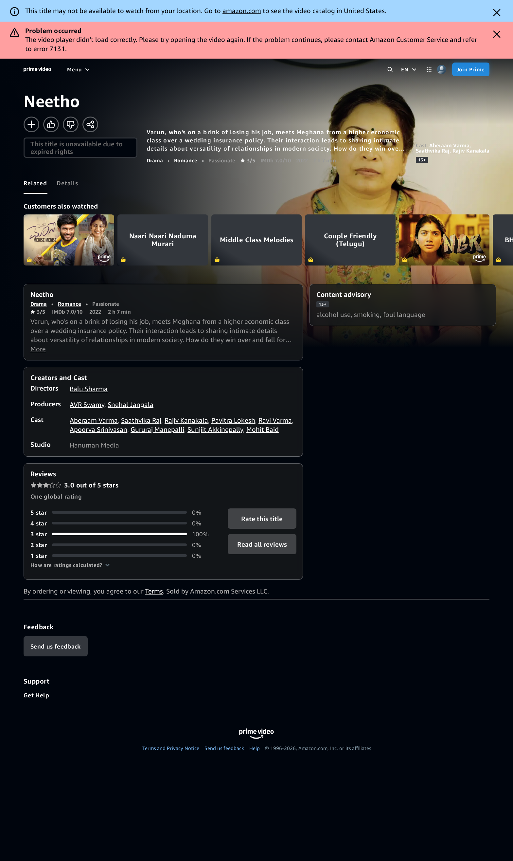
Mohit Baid (262, 429)
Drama (155, 160)
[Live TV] (247, 69)
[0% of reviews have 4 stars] (121, 523)
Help (254, 748)
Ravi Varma (275, 420)
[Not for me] (71, 124)
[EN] (409, 69)
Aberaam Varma (449, 145)
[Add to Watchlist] (31, 124)
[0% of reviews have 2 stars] (121, 545)
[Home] (37, 69)
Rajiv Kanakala (470, 150)
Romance (185, 160)
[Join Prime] (470, 69)
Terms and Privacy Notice (170, 748)
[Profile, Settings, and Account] (441, 70)
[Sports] (196, 69)
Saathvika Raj (433, 150)
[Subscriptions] (289, 69)
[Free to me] (101, 69)
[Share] (90, 124)
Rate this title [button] (262, 518)
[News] (221, 69)
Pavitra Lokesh (233, 420)
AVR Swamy (87, 404)
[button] (70, 565)
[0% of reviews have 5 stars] (121, 512)
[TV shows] (165, 69)
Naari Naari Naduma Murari (162, 240)
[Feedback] (56, 646)
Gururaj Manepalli (157, 429)
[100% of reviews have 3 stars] (121, 534)
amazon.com (241, 10)
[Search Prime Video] (390, 70)
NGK (444, 240)
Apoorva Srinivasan (98, 429)
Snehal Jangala (130, 404)
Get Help (36, 695)
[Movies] (134, 69)
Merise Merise (69, 240)
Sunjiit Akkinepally (215, 429)
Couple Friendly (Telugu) (350, 240)
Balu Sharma (89, 389)
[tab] (35, 183)
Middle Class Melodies (256, 240)
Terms (154, 591)
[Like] (51, 124)
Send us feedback (224, 748)
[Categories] (429, 70)
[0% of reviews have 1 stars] (121, 556)
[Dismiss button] (496, 13)
